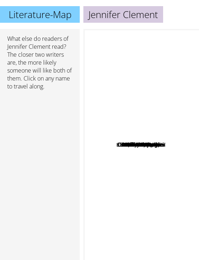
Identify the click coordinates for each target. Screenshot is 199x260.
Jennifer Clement (28, 47)
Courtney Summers (114, 143)
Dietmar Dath (140, 154)
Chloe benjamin (167, 157)
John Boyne (129, 132)
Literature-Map (40, 14)
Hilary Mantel (166, 139)
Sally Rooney (141, 245)
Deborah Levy (158, 103)
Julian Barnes (113, 159)
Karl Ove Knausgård (110, 168)
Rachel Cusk (122, 176)
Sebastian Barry (132, 73)
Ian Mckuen (136, 119)
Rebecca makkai (153, 172)
